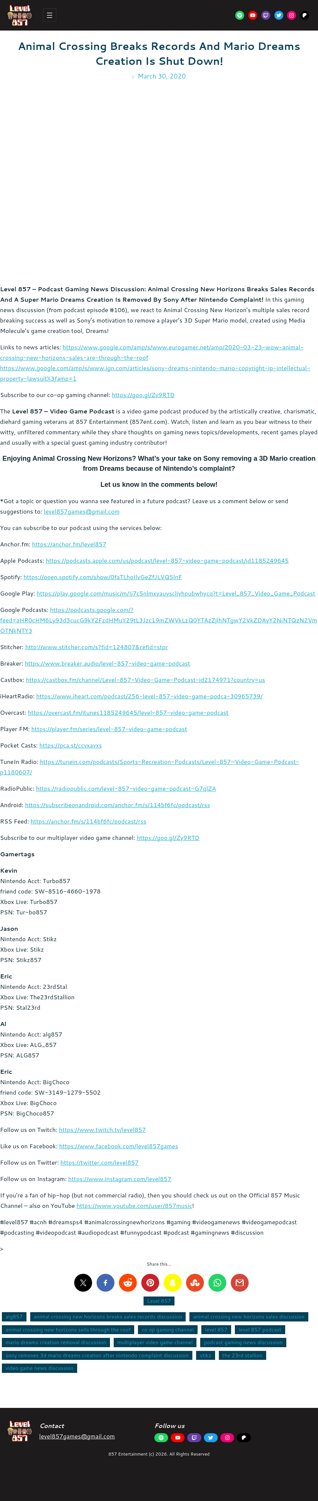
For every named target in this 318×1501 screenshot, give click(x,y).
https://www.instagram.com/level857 (119, 1178)
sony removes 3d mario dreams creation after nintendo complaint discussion (97, 1355)
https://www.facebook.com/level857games (118, 1146)
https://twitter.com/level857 (99, 1162)
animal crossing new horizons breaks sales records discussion (108, 1316)
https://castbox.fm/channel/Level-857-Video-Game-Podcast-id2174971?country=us (145, 679)
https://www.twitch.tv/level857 (102, 1129)
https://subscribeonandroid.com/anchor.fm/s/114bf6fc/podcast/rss (117, 804)
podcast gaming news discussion (243, 1342)
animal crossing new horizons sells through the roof (68, 1329)
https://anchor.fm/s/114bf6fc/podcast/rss (89, 821)
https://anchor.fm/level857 (69, 544)
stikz (205, 1355)
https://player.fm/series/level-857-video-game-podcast (109, 728)
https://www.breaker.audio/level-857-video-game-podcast (107, 663)
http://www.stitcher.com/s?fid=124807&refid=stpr (96, 646)
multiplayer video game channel (155, 1342)
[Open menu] (49, 15)
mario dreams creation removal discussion (56, 1342)
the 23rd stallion (242, 1355)
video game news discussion (39, 1368)
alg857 (14, 1316)
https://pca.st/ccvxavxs (71, 745)
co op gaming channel (168, 1329)
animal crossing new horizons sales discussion (248, 1316)
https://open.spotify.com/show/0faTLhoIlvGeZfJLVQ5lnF (102, 576)
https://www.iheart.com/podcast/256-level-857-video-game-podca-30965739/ (149, 696)
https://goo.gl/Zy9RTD (143, 394)
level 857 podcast (260, 1329)
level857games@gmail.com (82, 511)
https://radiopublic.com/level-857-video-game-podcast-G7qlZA (126, 788)
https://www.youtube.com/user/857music (134, 1205)
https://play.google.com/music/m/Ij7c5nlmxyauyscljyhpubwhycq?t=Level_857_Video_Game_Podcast (176, 593)
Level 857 (159, 1301)
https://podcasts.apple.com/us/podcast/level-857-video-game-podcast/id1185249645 (167, 560)
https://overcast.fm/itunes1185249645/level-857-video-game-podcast (128, 712)
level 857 (216, 1329)
